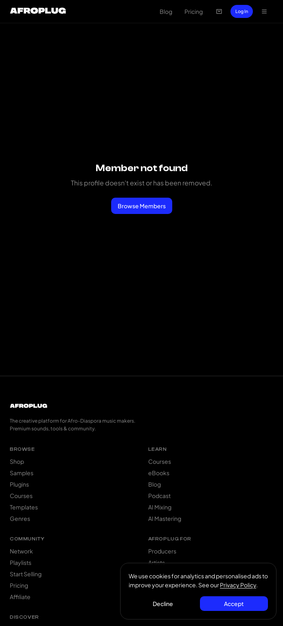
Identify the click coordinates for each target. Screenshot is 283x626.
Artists (156, 562)
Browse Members (142, 205)
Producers (162, 551)
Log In (241, 11)
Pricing (193, 11)
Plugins (19, 484)
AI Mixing (159, 507)
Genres (20, 518)
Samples (21, 472)
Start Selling (26, 574)
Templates (24, 507)
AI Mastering (164, 518)
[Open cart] (219, 11)
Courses (21, 495)
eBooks (158, 472)
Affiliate (20, 596)
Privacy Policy (238, 585)
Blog (166, 11)
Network (21, 551)
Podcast (159, 495)
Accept (234, 603)
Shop (17, 461)
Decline (163, 603)
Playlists (20, 562)
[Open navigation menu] (264, 11)
